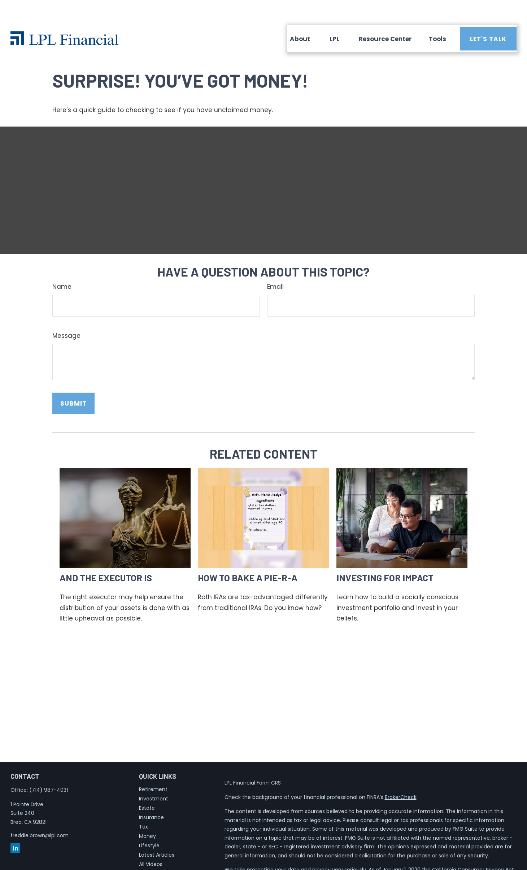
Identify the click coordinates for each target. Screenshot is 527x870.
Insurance (151, 795)
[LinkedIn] (15, 826)
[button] (300, 17)
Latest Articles (156, 833)
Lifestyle (149, 823)
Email (275, 265)
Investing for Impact (385, 555)
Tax (143, 805)
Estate (147, 786)
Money (147, 814)
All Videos (150, 842)
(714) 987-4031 (48, 768)
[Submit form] (73, 382)
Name (61, 265)
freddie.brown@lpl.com (39, 813)
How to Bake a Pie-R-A (247, 555)
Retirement (153, 767)
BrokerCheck (401, 775)
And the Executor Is (106, 555)
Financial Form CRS (257, 761)
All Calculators (157, 852)
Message (66, 314)
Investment (153, 777)
